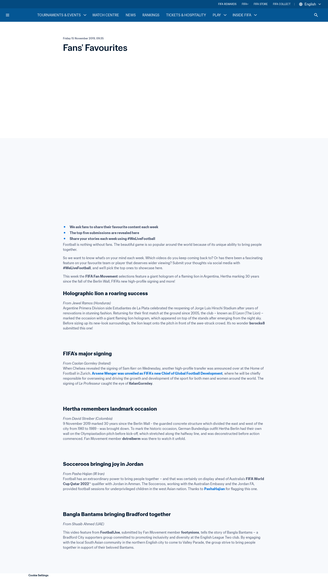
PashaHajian (214, 489)
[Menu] (7, 15)
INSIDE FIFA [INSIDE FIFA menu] (245, 15)
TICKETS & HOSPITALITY (186, 15)
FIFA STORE (261, 4)
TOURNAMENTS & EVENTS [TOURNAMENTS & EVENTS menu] (62, 15)
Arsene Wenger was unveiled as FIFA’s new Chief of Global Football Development (157, 373)
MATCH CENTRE (105, 15)
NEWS (131, 15)
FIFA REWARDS (227, 4)
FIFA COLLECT (282, 4)
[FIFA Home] (21, 15)
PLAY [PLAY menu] (220, 15)
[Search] (316, 15)
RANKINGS (150, 15)
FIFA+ (245, 4)
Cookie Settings (38, 575)
